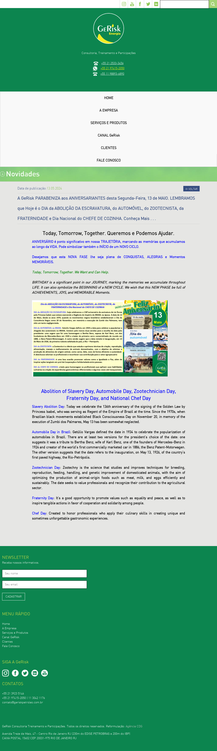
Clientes (7, 641)
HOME (108, 98)
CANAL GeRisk (109, 135)
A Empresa (9, 628)
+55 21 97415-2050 (112, 68)
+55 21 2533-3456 (112, 63)
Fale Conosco (10, 646)
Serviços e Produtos (15, 632)
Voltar (191, 189)
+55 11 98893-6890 (112, 73)
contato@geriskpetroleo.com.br (22, 702)
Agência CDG (134, 726)
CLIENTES (108, 148)
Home (6, 623)
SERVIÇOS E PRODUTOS (108, 123)
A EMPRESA (108, 110)
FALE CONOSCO (109, 160)
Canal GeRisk (10, 637)
